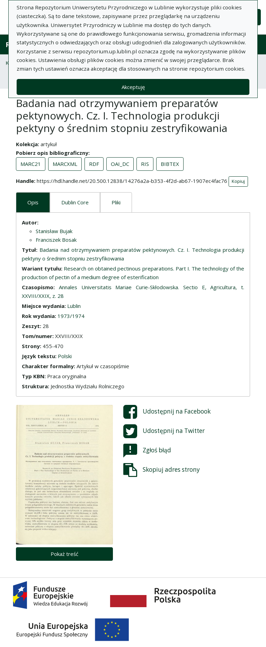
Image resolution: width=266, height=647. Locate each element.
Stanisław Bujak (54, 231)
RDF (94, 163)
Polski (65, 356)
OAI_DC (120, 163)
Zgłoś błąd (147, 451)
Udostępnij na (167, 412)
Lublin (74, 305)
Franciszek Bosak (56, 239)
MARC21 (30, 163)
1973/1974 (71, 315)
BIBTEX (170, 163)
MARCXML (65, 163)
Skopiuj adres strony (161, 470)
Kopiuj (238, 181)
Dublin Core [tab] (75, 202)
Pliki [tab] (116, 202)
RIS (145, 163)
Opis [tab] (32, 202)
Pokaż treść (64, 553)
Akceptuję (133, 86)
